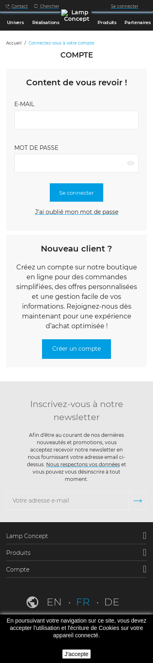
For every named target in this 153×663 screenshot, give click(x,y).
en (55, 602)
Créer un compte (76, 348)
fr (84, 602)
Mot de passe (36, 147)
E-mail (24, 104)
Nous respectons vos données (83, 464)
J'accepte (76, 654)
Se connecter (76, 192)
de (112, 602)
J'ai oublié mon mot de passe (76, 212)
